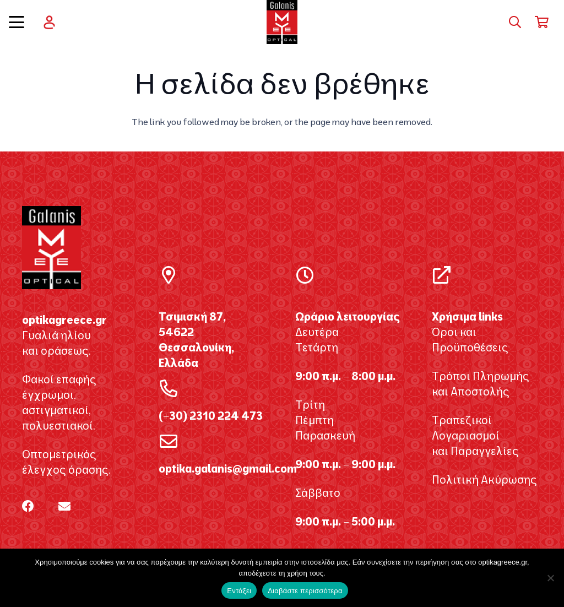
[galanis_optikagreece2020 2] (282, 22)
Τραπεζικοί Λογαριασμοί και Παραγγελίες (475, 435)
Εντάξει (239, 591)
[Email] (64, 506)
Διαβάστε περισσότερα (305, 591)
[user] (49, 22)
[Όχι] (550, 577)
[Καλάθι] (542, 22)
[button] (16, 22)
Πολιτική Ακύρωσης (484, 479)
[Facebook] (28, 506)
